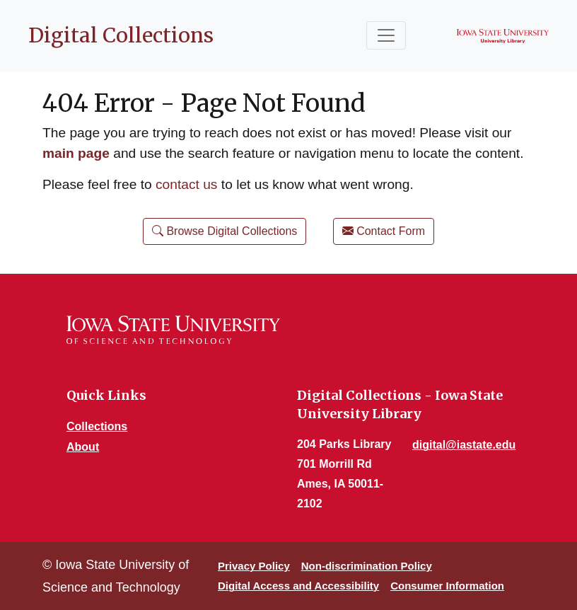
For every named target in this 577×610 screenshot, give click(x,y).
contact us (186, 184)
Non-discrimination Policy (366, 566)
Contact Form (383, 231)
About (82, 447)
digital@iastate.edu (463, 445)
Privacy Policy (254, 566)
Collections (96, 426)
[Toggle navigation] (386, 35)
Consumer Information (447, 586)
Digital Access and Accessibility (298, 586)
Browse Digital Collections (224, 231)
